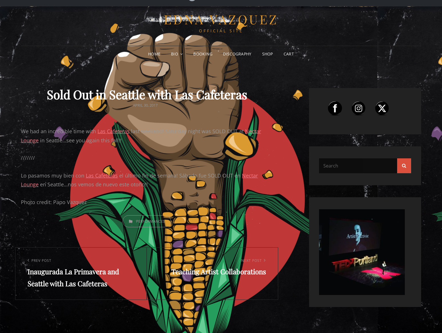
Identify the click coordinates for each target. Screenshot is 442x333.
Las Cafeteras (113, 131)
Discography (237, 54)
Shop (267, 54)
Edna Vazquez (221, 19)
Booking (202, 54)
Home (154, 54)
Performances (150, 221)
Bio (174, 54)
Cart (289, 54)
